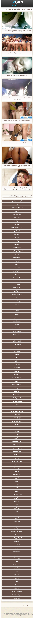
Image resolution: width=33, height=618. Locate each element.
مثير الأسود (16, 554)
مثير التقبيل (16, 521)
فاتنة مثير (16, 254)
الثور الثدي (16, 224)
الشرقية (16, 211)
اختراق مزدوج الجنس (15, 531)
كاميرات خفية (16, 277)
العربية (16, 424)
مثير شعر (16, 314)
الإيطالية (16, 524)
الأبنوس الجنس (16, 344)
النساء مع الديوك (16, 398)
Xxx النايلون (16, 588)
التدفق (16, 404)
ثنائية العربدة (16, 458)
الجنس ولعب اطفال (16, 294)
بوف (16, 297)
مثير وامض (16, 304)
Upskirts (15, 374)
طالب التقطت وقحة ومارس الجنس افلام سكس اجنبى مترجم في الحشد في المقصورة (16, 166)
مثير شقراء (16, 364)
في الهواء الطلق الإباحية (16, 411)
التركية (16, 491)
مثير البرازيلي (16, 551)
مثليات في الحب (16, 281)
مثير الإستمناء (15, 287)
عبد (16, 511)
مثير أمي (16, 357)
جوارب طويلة (15, 334)
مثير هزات (16, 391)
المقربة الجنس (16, 351)
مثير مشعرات (16, 468)
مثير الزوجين (16, 498)
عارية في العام (16, 261)
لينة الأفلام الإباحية (16, 377)
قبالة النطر (16, 234)
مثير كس (16, 244)
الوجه (16, 307)
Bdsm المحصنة (16, 321)
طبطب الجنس (16, 271)
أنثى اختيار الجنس (16, 441)
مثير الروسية (16, 438)
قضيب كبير (16, 584)
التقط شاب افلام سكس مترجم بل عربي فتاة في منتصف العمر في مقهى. (16, 98)
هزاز (16, 561)
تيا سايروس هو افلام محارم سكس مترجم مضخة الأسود (16, 120)
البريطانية (16, 387)
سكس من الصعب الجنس (16, 227)
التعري (16, 484)
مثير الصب (16, 528)
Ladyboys (16, 598)
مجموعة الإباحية (16, 331)
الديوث (16, 347)
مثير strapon (15, 474)
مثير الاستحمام (16, 544)
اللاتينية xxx (16, 367)
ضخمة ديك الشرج (16, 384)
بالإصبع (16, 381)
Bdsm (16, 581)
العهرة (16, 408)
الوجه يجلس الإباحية (16, 591)
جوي (16, 571)
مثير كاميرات (16, 337)
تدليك (16, 434)
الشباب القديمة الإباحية (16, 251)
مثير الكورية (16, 508)
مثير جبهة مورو (16, 214)
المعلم (16, 548)
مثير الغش (16, 471)
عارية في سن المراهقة (16, 448)
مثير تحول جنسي (16, 428)
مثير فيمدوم (16, 317)
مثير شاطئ (16, 414)
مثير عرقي (16, 274)
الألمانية (16, 311)
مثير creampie (16, 301)
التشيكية (16, 518)
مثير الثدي (16, 291)
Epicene (16, 541)
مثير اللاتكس (16, 568)
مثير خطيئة (16, 501)
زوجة (16, 264)
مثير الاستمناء (15, 241)
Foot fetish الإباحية (16, 421)
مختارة (16, 361)
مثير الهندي (16, 371)
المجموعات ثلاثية (16, 341)
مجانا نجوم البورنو (16, 327)
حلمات (16, 488)
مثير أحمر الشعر (16, 451)
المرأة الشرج (16, 231)
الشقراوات (16, 267)
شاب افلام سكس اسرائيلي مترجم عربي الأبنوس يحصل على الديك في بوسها (16, 31)
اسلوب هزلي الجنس (16, 494)
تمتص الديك (16, 221)
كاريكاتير (16, 578)
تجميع (16, 481)
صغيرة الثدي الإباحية (16, 461)
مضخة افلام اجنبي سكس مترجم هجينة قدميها (16, 142)
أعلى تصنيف (16, 574)
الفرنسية (16, 354)
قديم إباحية (16, 217)
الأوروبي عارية (16, 394)
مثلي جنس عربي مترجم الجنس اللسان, (16, 52)
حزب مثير (16, 464)
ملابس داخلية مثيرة (16, 401)
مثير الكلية (16, 454)
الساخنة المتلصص (16, 247)
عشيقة (16, 534)
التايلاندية (16, 431)
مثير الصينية (16, 514)
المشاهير (16, 324)
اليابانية (16, 237)
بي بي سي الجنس (16, 444)
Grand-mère (15, 257)
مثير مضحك (16, 558)
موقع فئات (19, 5)
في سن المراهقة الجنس (16, 207)
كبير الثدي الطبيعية (16, 594)
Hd (16, 204)
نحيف (16, 504)
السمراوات (16, 284)
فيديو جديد (13, 5)
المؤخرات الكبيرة (16, 418)
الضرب (16, 478)
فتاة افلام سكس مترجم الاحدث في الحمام (16, 75)
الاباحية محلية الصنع (16, 201)
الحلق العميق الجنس (16, 538)
